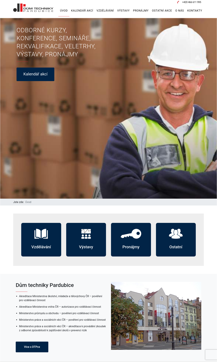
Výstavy (123, 10)
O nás (179, 10)
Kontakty (194, 10)
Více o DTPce (32, 346)
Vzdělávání (105, 10)
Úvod (64, 10)
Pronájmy (141, 10)
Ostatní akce (162, 10)
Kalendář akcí (82, 10)
